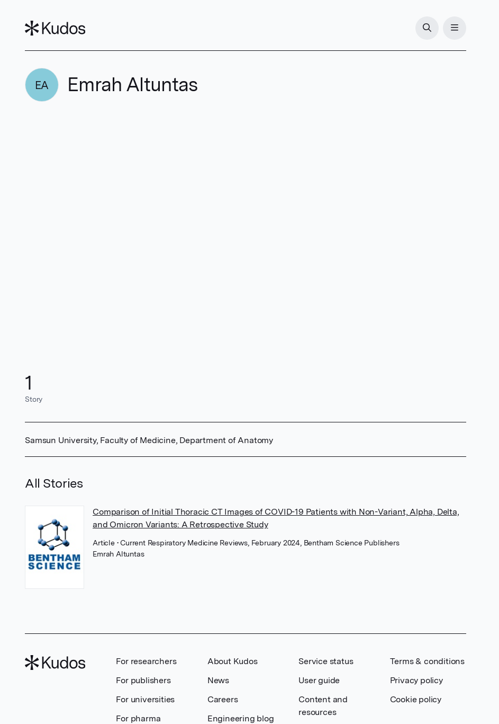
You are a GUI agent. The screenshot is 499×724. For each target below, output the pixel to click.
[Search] (427, 28)
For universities (145, 699)
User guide (319, 680)
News (218, 680)
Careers (222, 699)
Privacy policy (416, 680)
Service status (325, 661)
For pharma (138, 718)
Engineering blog (240, 718)
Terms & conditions (427, 661)
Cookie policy (415, 699)
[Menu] (454, 28)
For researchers (146, 661)
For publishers (143, 680)
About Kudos (232, 661)
